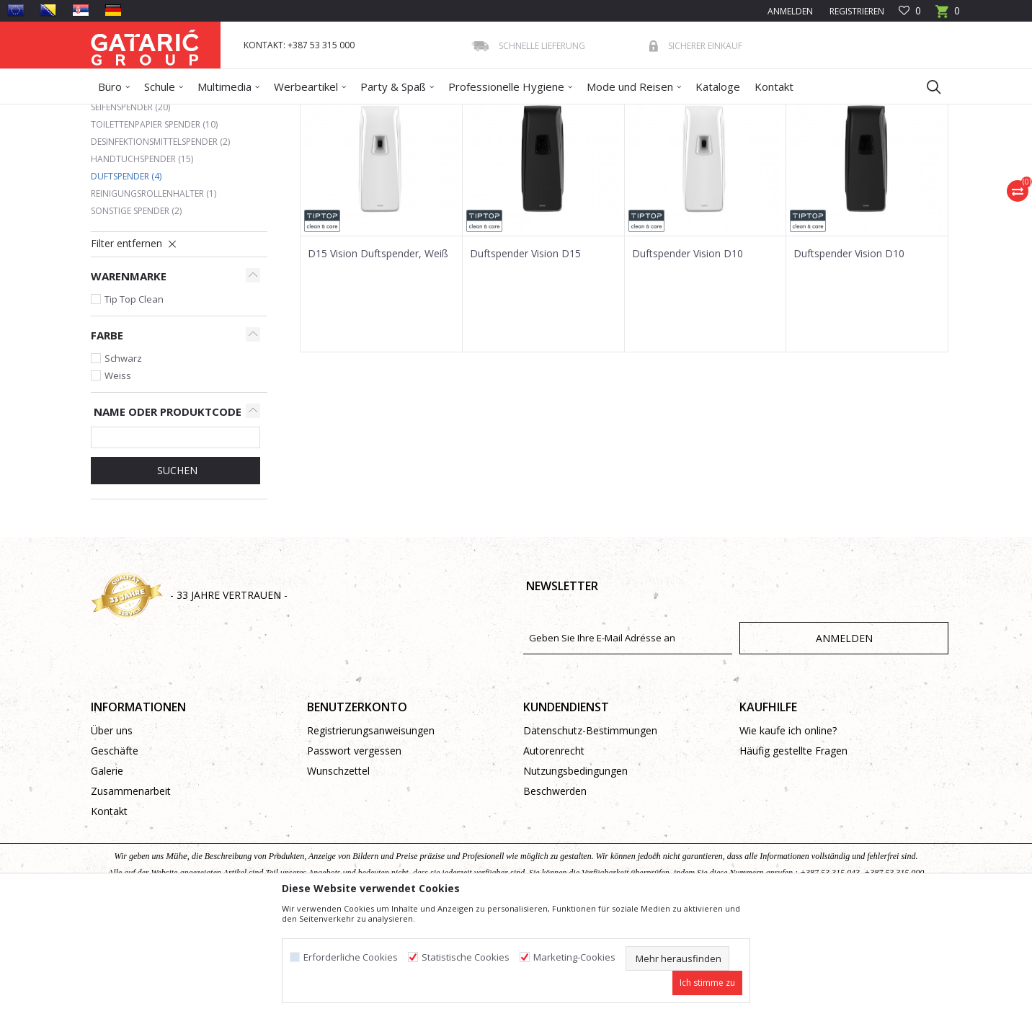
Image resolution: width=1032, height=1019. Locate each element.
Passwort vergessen (354, 855)
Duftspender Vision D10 (687, 358)
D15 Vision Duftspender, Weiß (378, 358)
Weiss (117, 479)
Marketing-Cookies (574, 957)
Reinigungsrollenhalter (153, 298)
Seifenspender (130, 211)
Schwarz (123, 462)
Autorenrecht (553, 855)
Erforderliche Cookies (350, 957)
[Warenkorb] (947, 15)
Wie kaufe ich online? (788, 835)
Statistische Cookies (466, 957)
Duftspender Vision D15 (525, 358)
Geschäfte (114, 855)
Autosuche (471, 165)
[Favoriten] (910, 11)
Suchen (175, 575)
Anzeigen (733, 165)
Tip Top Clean (134, 403)
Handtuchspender (142, 263)
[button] (926, 86)
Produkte (178, 113)
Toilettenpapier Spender (154, 229)
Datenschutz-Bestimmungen (590, 835)
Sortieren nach (550, 165)
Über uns (112, 835)
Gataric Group (120, 113)
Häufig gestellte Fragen (793, 855)
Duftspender (126, 281)
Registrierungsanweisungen (371, 835)
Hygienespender (344, 113)
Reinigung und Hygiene (253, 113)
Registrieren (855, 11)
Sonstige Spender (136, 315)
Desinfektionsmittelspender (160, 246)
